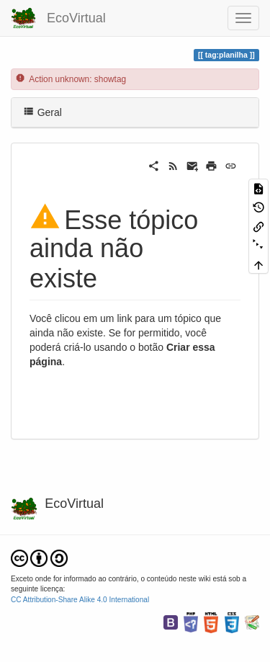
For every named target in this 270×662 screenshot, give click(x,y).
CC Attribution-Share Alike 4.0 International (80, 600)
